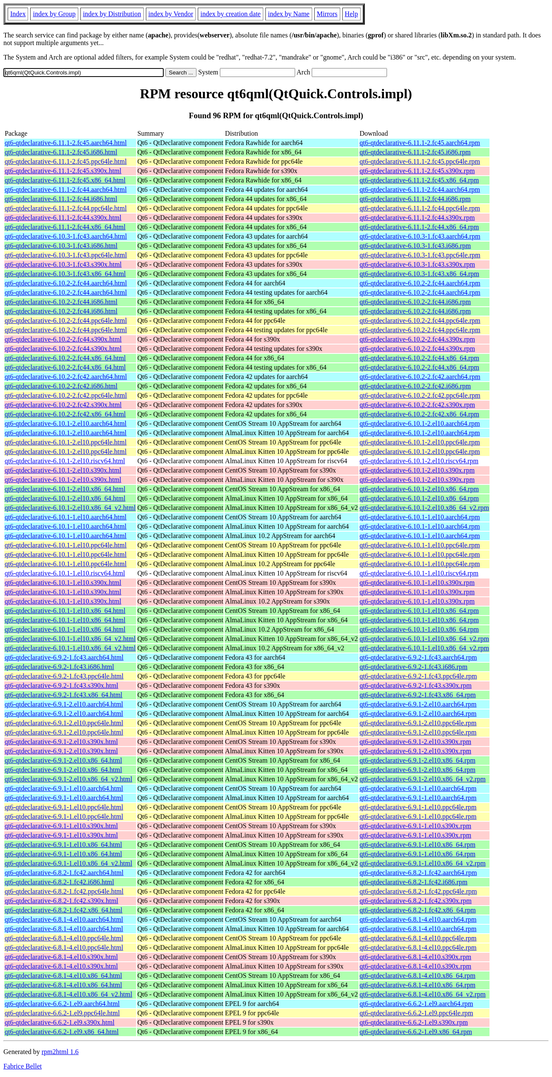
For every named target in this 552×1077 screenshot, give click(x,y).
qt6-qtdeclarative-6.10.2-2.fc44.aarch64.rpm (420, 283)
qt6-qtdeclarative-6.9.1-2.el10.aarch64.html (64, 704)
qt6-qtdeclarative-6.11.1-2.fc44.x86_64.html (65, 227)
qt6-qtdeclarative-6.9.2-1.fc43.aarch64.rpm (418, 657)
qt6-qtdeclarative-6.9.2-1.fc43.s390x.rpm (416, 685)
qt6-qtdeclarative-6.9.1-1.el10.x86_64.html (63, 844)
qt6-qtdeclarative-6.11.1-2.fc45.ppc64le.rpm (420, 161)
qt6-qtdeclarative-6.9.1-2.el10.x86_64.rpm (417, 760)
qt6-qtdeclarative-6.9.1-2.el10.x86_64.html (63, 760)
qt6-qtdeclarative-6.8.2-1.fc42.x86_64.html (63, 910)
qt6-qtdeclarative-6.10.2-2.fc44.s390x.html (63, 339)
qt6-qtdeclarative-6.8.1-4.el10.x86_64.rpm (417, 975)
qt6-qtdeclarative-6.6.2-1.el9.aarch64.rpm (416, 1003)
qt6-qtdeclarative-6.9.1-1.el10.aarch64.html (64, 788)
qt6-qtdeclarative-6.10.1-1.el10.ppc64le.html (66, 545)
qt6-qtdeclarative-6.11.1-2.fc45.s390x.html (63, 170)
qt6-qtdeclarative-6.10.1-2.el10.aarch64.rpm (420, 423)
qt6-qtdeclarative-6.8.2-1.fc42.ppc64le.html (64, 891)
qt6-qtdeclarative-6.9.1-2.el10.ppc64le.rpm (418, 723)
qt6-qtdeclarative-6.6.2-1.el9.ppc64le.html (62, 1013)
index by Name (289, 13)
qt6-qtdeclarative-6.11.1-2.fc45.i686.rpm (415, 152)
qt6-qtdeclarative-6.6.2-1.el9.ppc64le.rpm (416, 1013)
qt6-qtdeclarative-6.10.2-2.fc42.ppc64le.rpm (420, 395)
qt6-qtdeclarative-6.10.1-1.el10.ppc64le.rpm (420, 545)
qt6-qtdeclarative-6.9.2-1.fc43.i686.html (59, 666)
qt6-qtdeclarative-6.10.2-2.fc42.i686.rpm (415, 386)
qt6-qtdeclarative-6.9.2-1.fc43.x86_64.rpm (418, 694)
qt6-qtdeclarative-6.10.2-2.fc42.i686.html (61, 386)
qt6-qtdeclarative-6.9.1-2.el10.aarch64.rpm (418, 704)
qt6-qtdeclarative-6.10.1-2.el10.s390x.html (63, 470)
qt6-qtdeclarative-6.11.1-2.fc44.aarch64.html (66, 189)
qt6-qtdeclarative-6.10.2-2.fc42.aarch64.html (66, 376)
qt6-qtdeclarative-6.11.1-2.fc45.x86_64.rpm (419, 180)
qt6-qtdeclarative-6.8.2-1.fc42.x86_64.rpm (418, 910)
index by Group (54, 13)
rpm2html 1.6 (60, 1051)
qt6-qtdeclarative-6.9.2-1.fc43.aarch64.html (64, 657)
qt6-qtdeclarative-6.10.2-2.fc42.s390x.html (63, 404)
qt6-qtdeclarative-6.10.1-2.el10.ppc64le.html (66, 442)
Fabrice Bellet (22, 1066)
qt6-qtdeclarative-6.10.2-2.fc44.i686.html (61, 301)
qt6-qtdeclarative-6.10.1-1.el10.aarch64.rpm (420, 517)
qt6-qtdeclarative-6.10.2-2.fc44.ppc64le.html (66, 320)
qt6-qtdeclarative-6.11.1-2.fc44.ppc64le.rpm (420, 208)
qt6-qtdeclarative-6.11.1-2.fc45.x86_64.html (65, 180)
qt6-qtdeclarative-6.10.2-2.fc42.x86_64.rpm (419, 414)
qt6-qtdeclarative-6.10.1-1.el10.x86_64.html (65, 610)
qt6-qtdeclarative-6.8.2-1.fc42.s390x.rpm (416, 900)
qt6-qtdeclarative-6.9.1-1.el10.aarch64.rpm (418, 788)
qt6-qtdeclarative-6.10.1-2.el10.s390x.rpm (417, 470)
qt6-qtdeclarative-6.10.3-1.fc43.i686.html (61, 245)
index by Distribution (112, 13)
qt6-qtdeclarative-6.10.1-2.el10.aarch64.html (66, 423)
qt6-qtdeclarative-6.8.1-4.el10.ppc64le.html (64, 938)
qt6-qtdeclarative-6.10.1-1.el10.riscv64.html (65, 573)
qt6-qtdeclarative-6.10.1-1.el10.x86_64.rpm (419, 610)
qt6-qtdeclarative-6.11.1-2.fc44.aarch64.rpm (420, 189)
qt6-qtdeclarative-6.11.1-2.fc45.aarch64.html (66, 142)
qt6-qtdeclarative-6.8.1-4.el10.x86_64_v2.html (68, 994)
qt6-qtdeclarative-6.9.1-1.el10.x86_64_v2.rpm (423, 863)
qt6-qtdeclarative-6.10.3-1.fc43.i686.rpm (415, 245)
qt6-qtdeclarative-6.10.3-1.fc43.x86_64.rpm (419, 273)
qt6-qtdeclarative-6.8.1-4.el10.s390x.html (61, 956)
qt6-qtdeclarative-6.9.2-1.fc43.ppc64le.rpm (418, 676)
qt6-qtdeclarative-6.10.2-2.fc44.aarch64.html (66, 283)
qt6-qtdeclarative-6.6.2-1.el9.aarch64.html (62, 1003)
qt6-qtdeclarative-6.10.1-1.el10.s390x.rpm (417, 582)
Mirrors (327, 13)
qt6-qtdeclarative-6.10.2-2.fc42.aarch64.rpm (420, 376)
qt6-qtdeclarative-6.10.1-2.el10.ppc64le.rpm (420, 442)
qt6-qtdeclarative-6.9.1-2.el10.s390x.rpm (416, 741)
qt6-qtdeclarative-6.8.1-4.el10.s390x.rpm (416, 956)
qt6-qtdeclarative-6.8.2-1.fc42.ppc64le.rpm (418, 891)
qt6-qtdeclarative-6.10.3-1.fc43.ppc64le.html (66, 255)
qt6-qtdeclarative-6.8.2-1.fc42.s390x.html (61, 900)
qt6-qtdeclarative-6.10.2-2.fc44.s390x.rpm (417, 339)
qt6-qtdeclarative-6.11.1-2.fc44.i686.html (61, 198)
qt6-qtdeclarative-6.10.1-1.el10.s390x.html (63, 582)
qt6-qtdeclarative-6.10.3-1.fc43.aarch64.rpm (420, 236)
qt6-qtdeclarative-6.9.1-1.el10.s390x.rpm (416, 825)
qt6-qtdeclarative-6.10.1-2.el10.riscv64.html (65, 460)
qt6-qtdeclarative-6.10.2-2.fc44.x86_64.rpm (419, 358)
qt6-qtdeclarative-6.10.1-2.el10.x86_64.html (65, 489)
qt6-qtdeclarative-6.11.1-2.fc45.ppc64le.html (66, 161)
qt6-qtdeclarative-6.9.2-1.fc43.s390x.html (61, 685)
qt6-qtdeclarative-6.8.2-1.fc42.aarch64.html (64, 872)
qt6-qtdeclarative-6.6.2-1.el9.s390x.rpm (414, 1022)
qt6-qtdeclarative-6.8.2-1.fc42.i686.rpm (414, 882)
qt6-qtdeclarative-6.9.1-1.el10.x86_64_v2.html (68, 863)
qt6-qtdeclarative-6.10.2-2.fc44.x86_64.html (65, 358)
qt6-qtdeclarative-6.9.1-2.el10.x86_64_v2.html (68, 779)
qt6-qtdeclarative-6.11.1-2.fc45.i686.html (61, 152)
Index (18, 13)
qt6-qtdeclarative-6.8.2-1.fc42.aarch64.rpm (418, 872)
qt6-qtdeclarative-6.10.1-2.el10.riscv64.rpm (419, 460)
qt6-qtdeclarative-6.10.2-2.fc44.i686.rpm (415, 301)
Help (351, 13)
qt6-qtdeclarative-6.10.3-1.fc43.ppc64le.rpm (420, 255)
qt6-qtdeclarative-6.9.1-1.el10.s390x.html (61, 825)
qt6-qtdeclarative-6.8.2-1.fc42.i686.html (59, 882)
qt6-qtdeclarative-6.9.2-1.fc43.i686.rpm (414, 666)
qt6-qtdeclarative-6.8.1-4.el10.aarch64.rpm (418, 919)
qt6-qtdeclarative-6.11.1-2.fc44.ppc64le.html (66, 208)
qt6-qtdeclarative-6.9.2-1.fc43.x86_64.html (63, 694)
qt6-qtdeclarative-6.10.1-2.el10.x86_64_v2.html (70, 507)
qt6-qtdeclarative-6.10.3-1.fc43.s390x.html (63, 264)
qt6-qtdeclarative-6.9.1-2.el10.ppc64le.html (64, 723)
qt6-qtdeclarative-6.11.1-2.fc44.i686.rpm (415, 198)
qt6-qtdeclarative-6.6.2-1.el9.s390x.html (59, 1022)
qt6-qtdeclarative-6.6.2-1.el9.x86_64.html (62, 1031)
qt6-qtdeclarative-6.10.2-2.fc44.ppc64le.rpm (420, 320)
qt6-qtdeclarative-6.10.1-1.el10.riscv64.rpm (419, 573)
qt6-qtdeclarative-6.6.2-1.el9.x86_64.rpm (416, 1031)
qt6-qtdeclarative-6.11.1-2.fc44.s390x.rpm (417, 217)
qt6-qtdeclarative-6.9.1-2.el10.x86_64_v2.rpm (423, 779)
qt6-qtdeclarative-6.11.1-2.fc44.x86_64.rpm (419, 227)
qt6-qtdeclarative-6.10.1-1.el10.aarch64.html (66, 517)
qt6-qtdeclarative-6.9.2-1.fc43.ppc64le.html (64, 676)
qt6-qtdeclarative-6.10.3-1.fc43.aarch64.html (66, 236)
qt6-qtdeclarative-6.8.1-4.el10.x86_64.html (63, 975)
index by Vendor (170, 13)
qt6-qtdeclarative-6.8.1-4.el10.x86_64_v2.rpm (423, 994)
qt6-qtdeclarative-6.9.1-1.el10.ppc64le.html (64, 807)
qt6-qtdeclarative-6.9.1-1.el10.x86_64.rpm (417, 844)
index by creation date (230, 13)
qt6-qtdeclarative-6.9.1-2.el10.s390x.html (61, 741)
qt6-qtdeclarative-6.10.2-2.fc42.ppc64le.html (66, 395)
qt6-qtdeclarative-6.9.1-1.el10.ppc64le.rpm (418, 807)
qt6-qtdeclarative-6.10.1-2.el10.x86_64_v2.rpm (424, 507)
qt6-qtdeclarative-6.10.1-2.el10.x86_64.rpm (419, 489)
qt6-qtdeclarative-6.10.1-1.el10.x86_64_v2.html (70, 638)
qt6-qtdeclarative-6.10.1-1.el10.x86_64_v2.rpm (424, 638)
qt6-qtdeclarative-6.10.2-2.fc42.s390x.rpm (417, 404)
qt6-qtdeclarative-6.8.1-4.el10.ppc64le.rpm (418, 938)
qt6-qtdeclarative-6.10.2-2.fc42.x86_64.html (65, 414)
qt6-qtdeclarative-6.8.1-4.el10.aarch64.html (64, 919)
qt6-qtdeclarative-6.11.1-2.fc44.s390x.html (63, 217)
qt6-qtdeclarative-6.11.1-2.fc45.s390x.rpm (417, 170)
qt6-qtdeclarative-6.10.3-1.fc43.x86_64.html (65, 273)
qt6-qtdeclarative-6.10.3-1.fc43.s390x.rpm (417, 264)
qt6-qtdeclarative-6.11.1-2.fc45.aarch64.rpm (420, 142)
